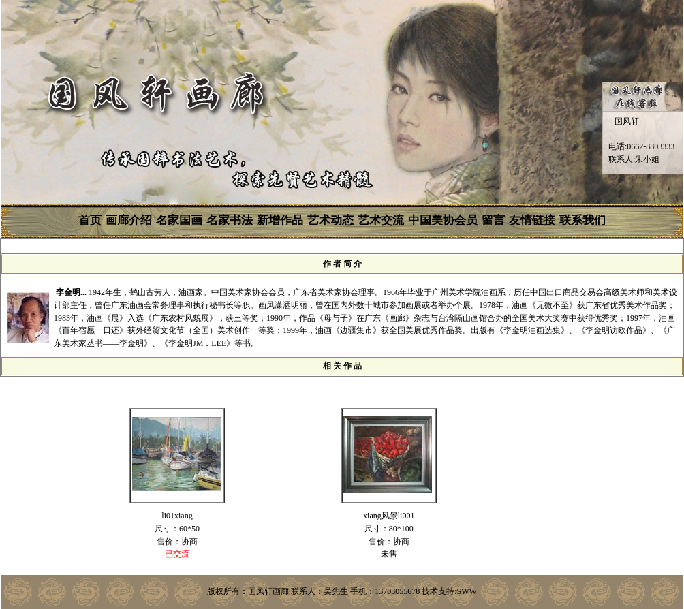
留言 (493, 220)
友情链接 (532, 220)
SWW (467, 591)
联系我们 (582, 220)
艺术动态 (330, 220)
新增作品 (280, 220)
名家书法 (229, 220)
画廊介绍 (129, 220)
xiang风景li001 (388, 515)
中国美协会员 (443, 220)
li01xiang (176, 515)
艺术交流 (381, 220)
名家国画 (179, 220)
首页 (90, 220)
